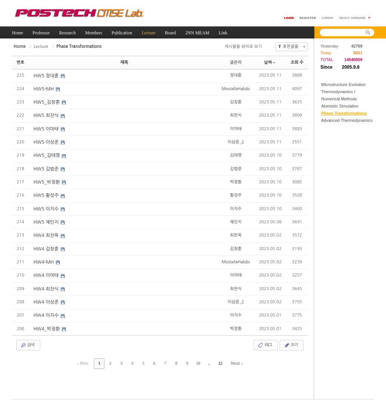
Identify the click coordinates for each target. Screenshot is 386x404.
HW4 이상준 (47, 300)
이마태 (236, 128)
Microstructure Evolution (343, 84)
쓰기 (291, 342)
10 (196, 360)
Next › (232, 360)
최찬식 (236, 114)
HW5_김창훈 (47, 102)
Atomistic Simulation (339, 106)
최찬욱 (236, 233)
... (206, 360)
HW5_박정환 (47, 181)
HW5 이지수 (47, 207)
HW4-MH (44, 260)
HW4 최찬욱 (47, 234)
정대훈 (236, 75)
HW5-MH (44, 88)
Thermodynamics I (338, 91)
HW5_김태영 (47, 154)
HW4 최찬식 (47, 286)
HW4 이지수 (47, 313)
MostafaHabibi (236, 88)
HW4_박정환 (47, 326)
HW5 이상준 (47, 141)
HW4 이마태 (47, 273)
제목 (124, 62)
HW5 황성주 (47, 194)
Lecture (40, 46)
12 (216, 360)
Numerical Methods (339, 99)
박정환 (236, 180)
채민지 (236, 220)
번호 (21, 62)
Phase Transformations (344, 113)
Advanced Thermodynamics (346, 120)
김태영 (236, 154)
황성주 (236, 194)
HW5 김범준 (47, 168)
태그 (265, 342)
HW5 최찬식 (47, 115)
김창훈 (236, 101)
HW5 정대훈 (47, 75)
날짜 (270, 62)
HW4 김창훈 (47, 247)
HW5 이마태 (47, 128)
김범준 (236, 167)
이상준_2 (236, 141)
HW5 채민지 (47, 220)
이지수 (236, 207)
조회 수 (297, 62)
